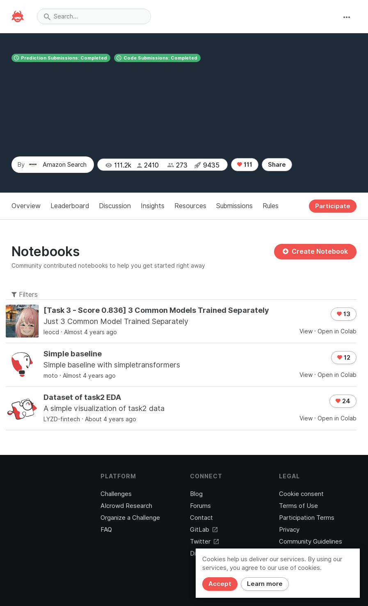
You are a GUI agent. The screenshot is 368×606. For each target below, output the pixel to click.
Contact (201, 517)
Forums (200, 506)
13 (343, 314)
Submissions (234, 206)
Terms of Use (298, 506)
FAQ (106, 529)
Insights (153, 206)
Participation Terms (306, 517)
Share (277, 164)
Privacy (289, 529)
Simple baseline (72, 353)
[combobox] (94, 16)
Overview (26, 206)
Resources (190, 206)
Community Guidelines (310, 541)
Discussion (115, 206)
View (306, 331)
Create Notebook (315, 251)
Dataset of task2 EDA (82, 397)
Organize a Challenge (130, 517)
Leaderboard (69, 206)
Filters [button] (24, 294)
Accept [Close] (219, 584)
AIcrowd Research (126, 506)
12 (343, 357)
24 (343, 401)
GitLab (203, 529)
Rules (271, 206)
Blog (196, 494)
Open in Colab (337, 331)
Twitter (204, 541)
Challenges (116, 494)
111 (244, 164)
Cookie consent (301, 494)
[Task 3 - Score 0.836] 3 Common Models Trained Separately (156, 310)
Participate (332, 206)
